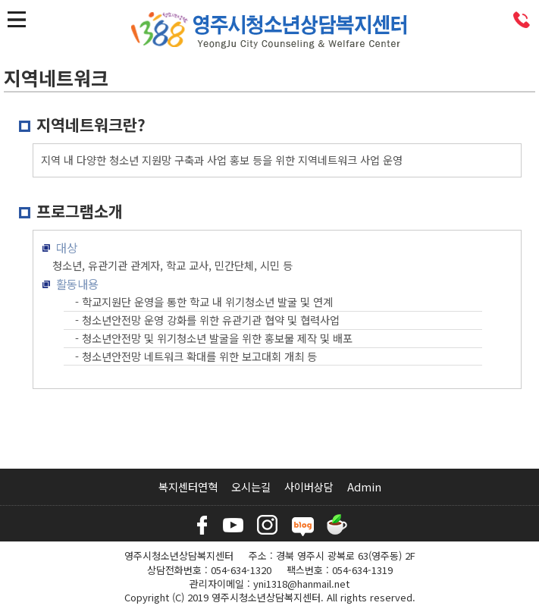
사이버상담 (309, 486)
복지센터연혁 (188, 486)
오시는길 (251, 486)
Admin (364, 486)
